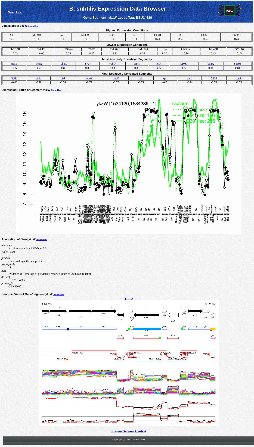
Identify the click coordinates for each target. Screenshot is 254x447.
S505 (14, 78)
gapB (14, 63)
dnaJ (189, 78)
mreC (239, 78)
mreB (116, 78)
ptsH (38, 78)
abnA (211, 63)
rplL (141, 78)
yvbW (89, 78)
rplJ (165, 78)
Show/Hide (33, 26)
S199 (214, 78)
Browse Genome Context (128, 431)
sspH (137, 63)
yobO (112, 63)
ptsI (63, 78)
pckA (39, 63)
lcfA (158, 63)
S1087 (184, 63)
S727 (88, 63)
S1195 (237, 63)
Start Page (15, 12)
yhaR (64, 63)
